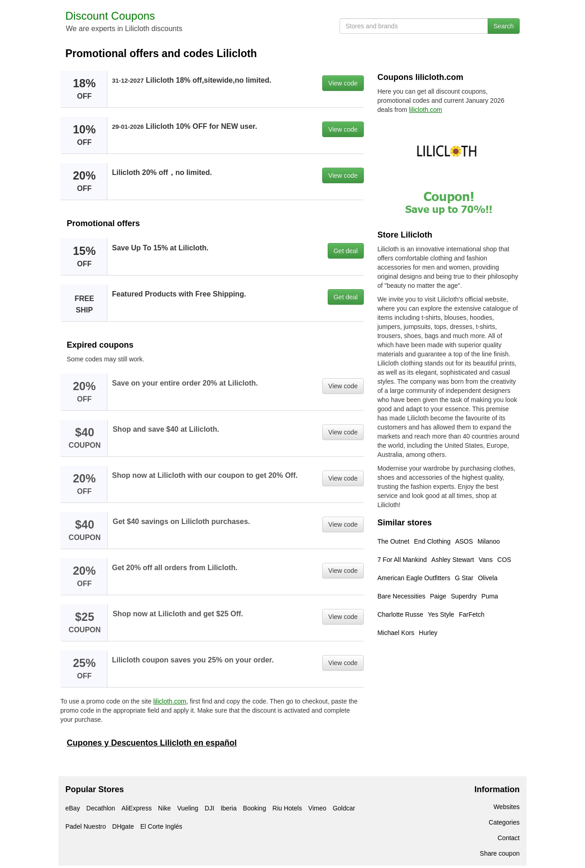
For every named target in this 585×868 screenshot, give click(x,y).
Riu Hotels (287, 808)
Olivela (488, 578)
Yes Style (441, 614)
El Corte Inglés (161, 826)
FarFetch (471, 614)
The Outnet (394, 541)
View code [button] (342, 83)
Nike (164, 808)
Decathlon (100, 808)
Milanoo (489, 541)
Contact (509, 838)
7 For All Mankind (402, 559)
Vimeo (317, 808)
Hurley (428, 632)
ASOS (464, 541)
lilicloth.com (169, 701)
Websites (507, 806)
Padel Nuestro (85, 826)
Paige (438, 596)
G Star (464, 578)
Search (504, 26)
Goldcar (344, 808)
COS (504, 559)
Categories (504, 822)
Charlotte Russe (400, 614)
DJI (209, 808)
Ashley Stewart (452, 559)
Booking (254, 808)
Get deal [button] (346, 250)
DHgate (123, 826)
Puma (489, 596)
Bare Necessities (401, 596)
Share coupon (500, 853)
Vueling (187, 808)
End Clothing (432, 541)
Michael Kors (396, 632)
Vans (486, 559)
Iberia (229, 808)
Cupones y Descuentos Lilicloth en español (152, 742)
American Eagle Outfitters (414, 578)
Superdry (464, 596)
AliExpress (137, 808)
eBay (72, 808)
